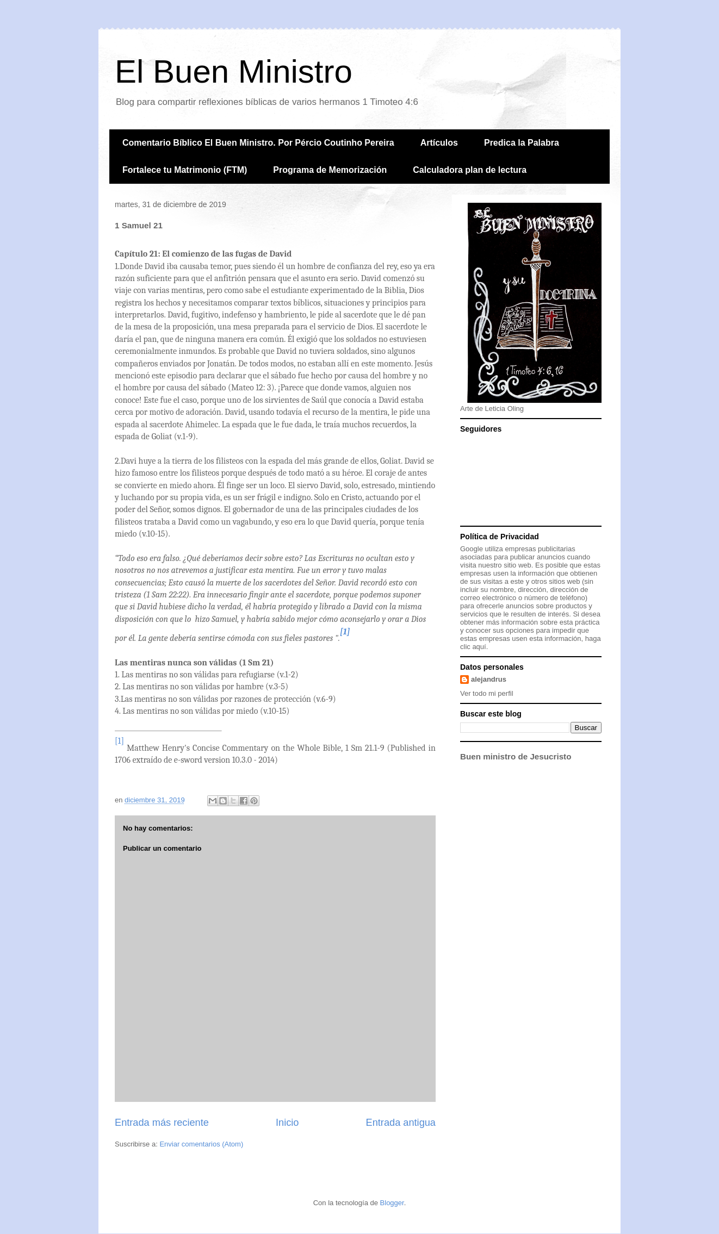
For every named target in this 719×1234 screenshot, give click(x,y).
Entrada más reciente (162, 1122)
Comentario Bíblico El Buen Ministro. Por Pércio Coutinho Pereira (258, 142)
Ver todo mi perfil (486, 693)
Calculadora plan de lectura (469, 169)
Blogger (392, 1203)
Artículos (439, 142)
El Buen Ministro (233, 71)
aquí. (480, 647)
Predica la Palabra (521, 142)
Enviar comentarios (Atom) (201, 1144)
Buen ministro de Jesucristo (515, 756)
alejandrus (488, 679)
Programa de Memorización (330, 169)
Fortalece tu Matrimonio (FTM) (184, 169)
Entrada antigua (401, 1122)
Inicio (287, 1122)
